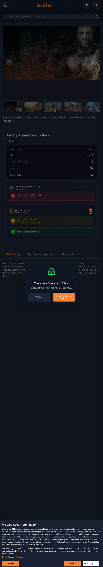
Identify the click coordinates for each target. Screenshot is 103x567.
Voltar (39, 297)
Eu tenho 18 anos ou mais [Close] (64, 297)
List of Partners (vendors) (13, 559)
